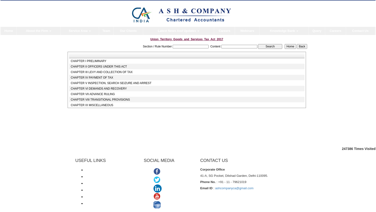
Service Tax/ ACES (97, 183)
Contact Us (360, 31)
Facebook (170, 172)
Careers (224, 31)
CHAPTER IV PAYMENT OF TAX (92, 77)
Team (106, 31)
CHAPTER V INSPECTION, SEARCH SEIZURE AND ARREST (111, 83)
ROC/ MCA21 (93, 190)
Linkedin (170, 189)
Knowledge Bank (284, 31)
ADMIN (168, 205)
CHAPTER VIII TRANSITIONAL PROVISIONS (100, 99)
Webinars (247, 31)
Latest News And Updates (178, 31)
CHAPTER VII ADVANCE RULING (93, 94)
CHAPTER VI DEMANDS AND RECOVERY (99, 88)
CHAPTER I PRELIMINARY (88, 61)
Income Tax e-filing (97, 170)
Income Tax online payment (102, 176)
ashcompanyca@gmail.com (234, 188)
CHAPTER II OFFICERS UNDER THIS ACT (99, 66)
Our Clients (128, 31)
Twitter (167, 180)
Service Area (80, 31)
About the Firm (38, 31)
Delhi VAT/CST (94, 196)
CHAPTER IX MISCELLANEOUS (92, 105)
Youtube (169, 197)
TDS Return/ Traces (97, 203)
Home (8, 31)
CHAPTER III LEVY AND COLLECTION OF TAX (102, 72)
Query (317, 31)
